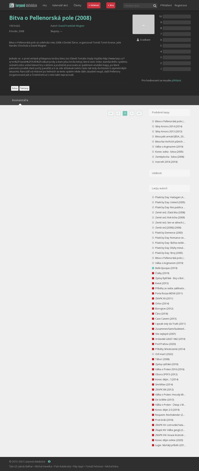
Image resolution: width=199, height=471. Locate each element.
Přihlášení (166, 5)
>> (139, 113)
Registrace (181, 5)
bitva (14, 88)
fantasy (24, 88)
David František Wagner (71, 25)
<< (110, 113)
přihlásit (176, 80)
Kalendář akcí (60, 5)
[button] (23, 5)
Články (77, 5)
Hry (45, 5)
